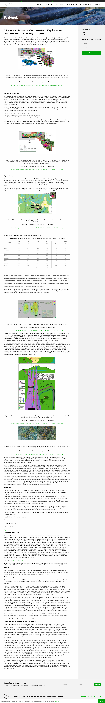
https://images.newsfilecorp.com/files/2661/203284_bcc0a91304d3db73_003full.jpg (37, 228)
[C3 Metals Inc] (8, 5)
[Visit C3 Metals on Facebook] (94, 696)
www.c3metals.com (18, 560)
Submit (91, 53)
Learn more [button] (57, 701)
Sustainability (85, 4)
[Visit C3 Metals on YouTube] (100, 696)
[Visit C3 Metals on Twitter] (88, 696)
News (83, 32)
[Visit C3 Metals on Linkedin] (91, 696)
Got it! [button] (101, 701)
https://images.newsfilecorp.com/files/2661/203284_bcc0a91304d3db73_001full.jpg (37, 85)
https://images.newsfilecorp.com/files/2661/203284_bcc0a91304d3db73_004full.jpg (37, 330)
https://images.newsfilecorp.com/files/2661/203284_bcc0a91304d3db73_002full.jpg (37, 169)
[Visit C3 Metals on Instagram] (97, 696)
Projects (48, 4)
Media (84, 34)
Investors (59, 4)
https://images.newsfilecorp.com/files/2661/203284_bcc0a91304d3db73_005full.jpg (37, 424)
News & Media (72, 4)
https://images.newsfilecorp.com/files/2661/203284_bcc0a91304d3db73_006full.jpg (37, 454)
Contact (98, 4)
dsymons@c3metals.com (12, 530)
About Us (38, 4)
